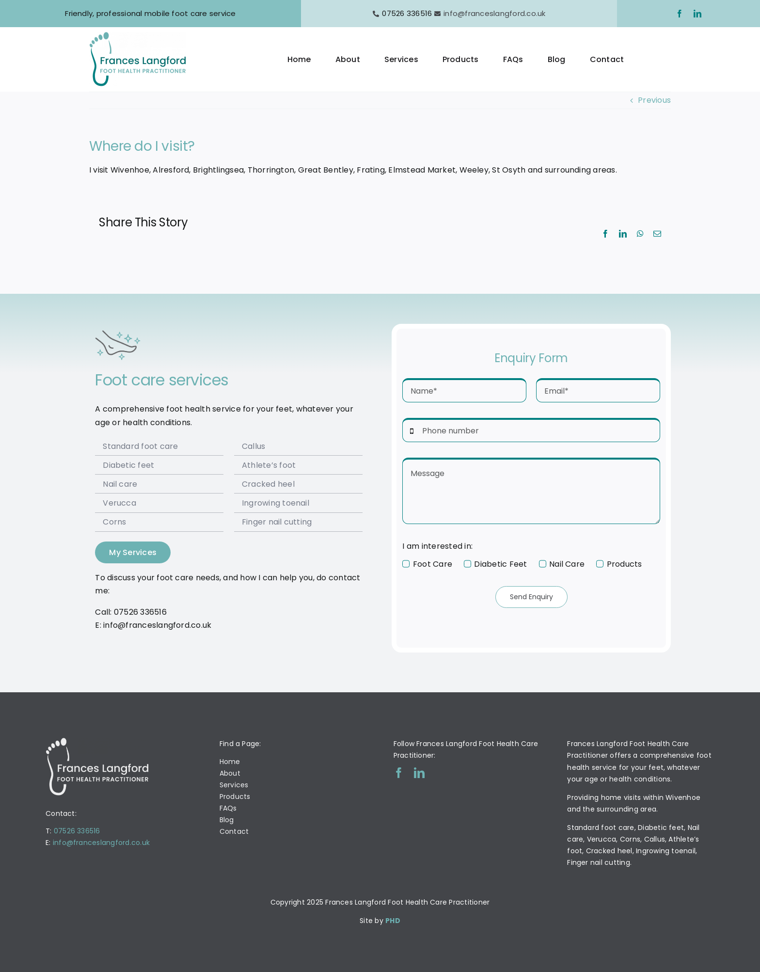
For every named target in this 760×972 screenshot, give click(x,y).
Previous (654, 100)
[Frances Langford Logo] (137, 35)
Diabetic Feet (500, 564)
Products (624, 564)
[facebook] (679, 13)
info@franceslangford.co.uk (494, 13)
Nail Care (567, 564)
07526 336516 (77, 831)
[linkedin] (697, 13)
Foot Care (432, 564)
